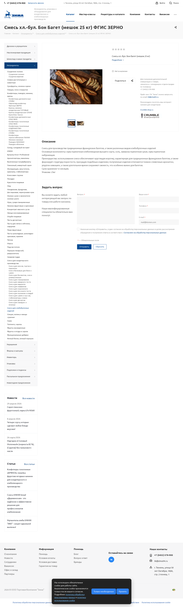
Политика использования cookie (156, 602)
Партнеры (9, 573)
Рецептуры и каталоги (113, 14)
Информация (46, 548)
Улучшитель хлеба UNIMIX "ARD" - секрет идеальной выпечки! (19, 523)
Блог (76, 554)
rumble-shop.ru (147, 110)
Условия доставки (48, 562)
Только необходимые (104, 591)
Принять (123, 591)
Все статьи (29, 464)
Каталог (70, 14)
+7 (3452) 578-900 (163, 555)
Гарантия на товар (48, 566)
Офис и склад (11, 569)
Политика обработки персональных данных (32, 602)
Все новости (28, 398)
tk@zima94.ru (153, 97)
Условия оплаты (47, 558)
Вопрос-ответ (80, 558)
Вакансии (164, 14)
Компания (135, 14)
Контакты (150, 14)
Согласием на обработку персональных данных (145, 232)
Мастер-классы (87, 14)
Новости (8, 558)
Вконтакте (111, 559)
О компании (10, 554)
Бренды (78, 562)
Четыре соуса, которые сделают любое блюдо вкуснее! (18, 425)
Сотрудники (10, 562)
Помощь (43, 554)
